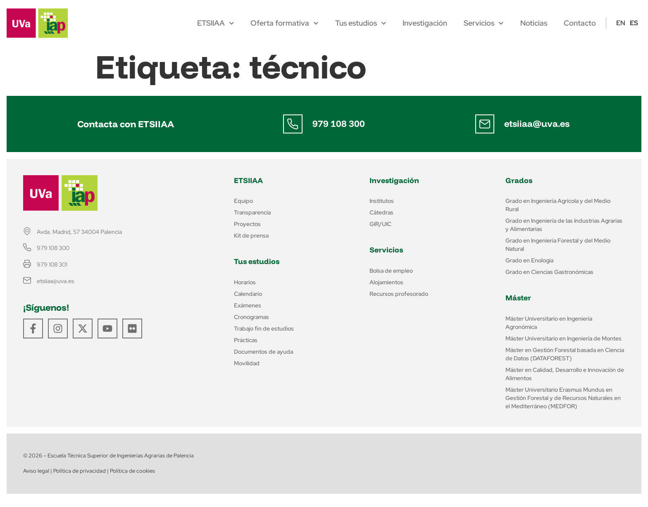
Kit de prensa (251, 235)
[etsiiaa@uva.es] (485, 124)
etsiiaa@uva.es (537, 123)
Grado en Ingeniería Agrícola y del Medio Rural (557, 205)
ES (634, 23)
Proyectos (247, 224)
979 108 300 (339, 123)
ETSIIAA (215, 23)
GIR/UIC (380, 224)
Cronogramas (251, 317)
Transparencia (252, 212)
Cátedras (381, 212)
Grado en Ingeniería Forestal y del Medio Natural (557, 244)
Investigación (425, 23)
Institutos (381, 201)
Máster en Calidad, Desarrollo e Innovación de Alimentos (564, 374)
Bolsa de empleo (391, 270)
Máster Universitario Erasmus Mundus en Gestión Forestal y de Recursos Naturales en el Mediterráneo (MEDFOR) (563, 398)
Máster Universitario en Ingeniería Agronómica (548, 323)
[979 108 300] (293, 124)
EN (620, 23)
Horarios (245, 282)
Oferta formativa (284, 23)
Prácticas (245, 340)
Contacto (580, 23)
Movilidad (247, 363)
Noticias (533, 23)
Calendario (248, 294)
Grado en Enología (529, 260)
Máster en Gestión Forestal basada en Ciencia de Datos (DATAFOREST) (564, 354)
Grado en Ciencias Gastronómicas (549, 272)
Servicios (484, 23)
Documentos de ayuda (263, 351)
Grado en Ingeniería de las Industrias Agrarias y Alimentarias (563, 225)
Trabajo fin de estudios (264, 328)
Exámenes (247, 305)
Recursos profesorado (398, 294)
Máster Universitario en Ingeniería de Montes (563, 338)
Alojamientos (386, 282)
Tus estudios (360, 23)
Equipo (243, 201)
